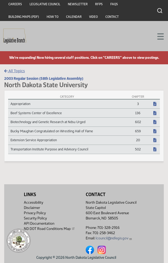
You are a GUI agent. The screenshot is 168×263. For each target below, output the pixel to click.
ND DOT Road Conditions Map (49, 228)
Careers (15, 4)
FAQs (114, 4)
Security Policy (35, 218)
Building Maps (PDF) (23, 17)
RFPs (99, 4)
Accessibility (33, 202)
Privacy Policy (35, 213)
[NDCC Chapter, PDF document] (154, 104)
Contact (112, 17)
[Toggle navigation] (158, 36)
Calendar (74, 17)
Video (93, 17)
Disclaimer (32, 208)
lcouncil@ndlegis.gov (114, 238)
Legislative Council (45, 4)
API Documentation (39, 223)
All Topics (14, 70)
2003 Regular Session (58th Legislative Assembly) (43, 78)
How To (52, 17)
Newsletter (78, 4)
